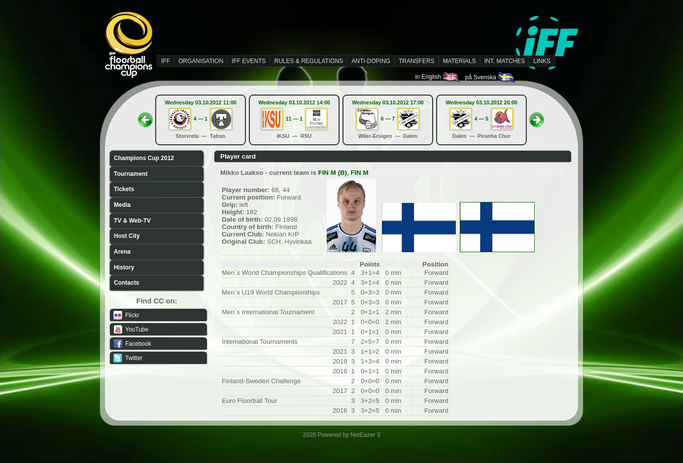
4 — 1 (200, 119)
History (124, 267)
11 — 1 (294, 119)
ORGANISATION (200, 61)
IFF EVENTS (249, 61)
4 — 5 (481, 119)
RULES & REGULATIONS (308, 61)
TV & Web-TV (132, 220)
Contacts (126, 282)
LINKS (541, 61)
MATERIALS (459, 61)
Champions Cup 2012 (144, 158)
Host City (127, 235)
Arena (122, 251)
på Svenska (490, 77)
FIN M (359, 172)
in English (437, 76)
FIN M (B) (332, 172)
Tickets (124, 189)
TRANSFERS (417, 61)
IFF (165, 61)
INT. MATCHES (504, 61)
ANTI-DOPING (370, 61)
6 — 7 (388, 119)
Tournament (130, 173)
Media (122, 204)
